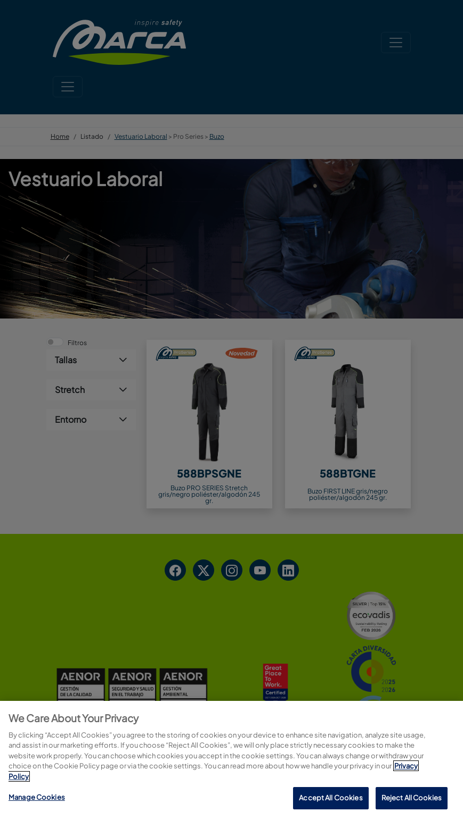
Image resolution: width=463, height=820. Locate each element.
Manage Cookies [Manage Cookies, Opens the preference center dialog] (37, 797)
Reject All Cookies (411, 798)
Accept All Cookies (330, 798)
